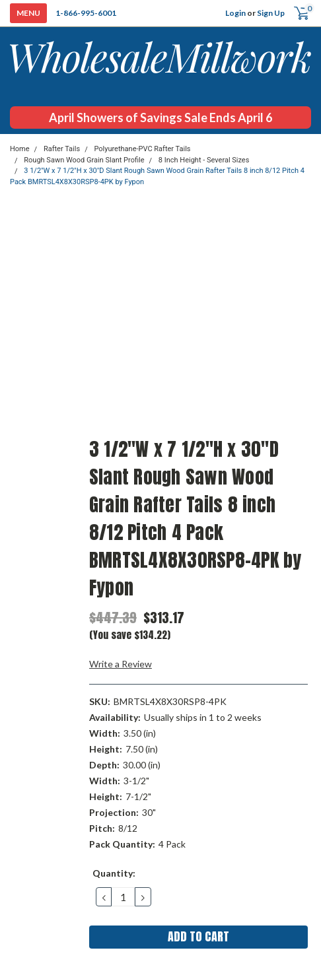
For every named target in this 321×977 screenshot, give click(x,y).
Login (235, 13)
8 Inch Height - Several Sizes (204, 160)
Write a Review (120, 663)
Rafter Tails (62, 149)
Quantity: (113, 873)
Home (20, 149)
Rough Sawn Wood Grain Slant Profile (84, 160)
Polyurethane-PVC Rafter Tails (142, 149)
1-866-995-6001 (85, 13)
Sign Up (271, 13)
